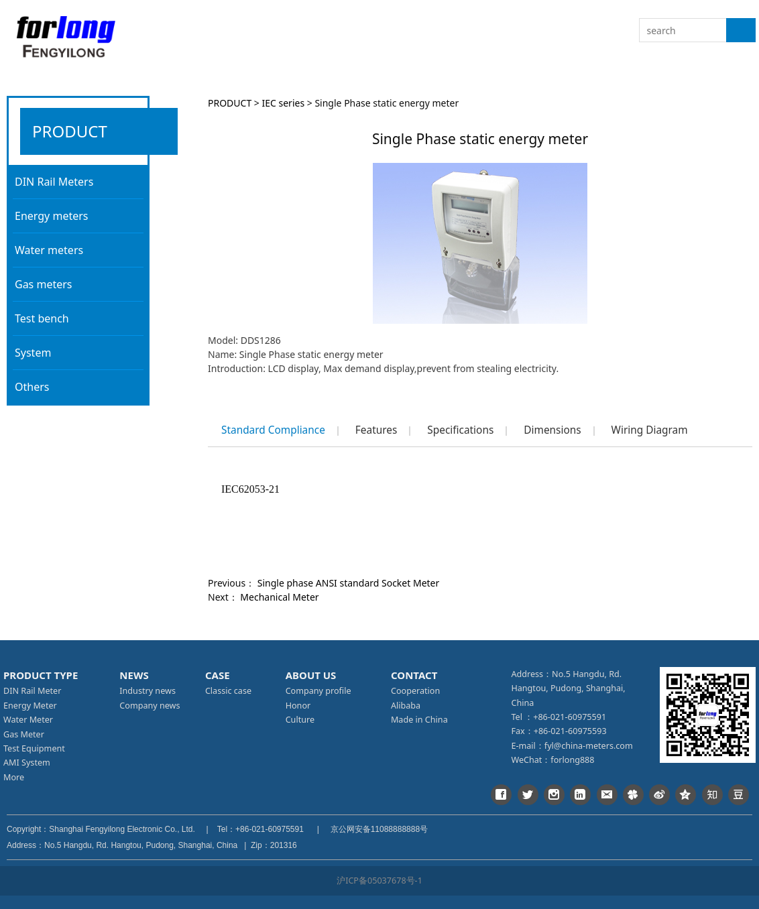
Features (376, 430)
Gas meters (43, 284)
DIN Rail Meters (54, 181)
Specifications (460, 430)
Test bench (42, 318)
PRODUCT (229, 103)
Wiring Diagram (649, 430)
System (33, 352)
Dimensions (552, 430)
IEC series (283, 103)
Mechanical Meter (279, 597)
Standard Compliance (273, 430)
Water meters (49, 250)
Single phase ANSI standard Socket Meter (348, 583)
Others (32, 386)
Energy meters (51, 215)
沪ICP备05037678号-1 (379, 880)
